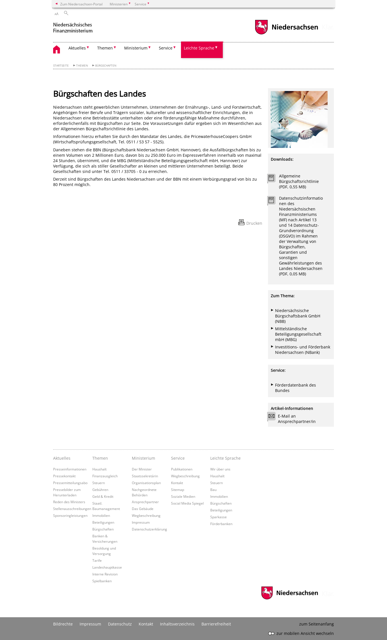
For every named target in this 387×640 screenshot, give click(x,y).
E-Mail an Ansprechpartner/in (293, 418)
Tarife (97, 560)
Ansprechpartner (145, 501)
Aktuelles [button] (77, 48)
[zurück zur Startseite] (78, 28)
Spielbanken (102, 581)
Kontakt (177, 482)
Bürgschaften (105, 65)
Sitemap (177, 489)
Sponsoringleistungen (70, 515)
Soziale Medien (183, 496)
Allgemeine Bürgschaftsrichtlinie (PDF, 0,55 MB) (299, 181)
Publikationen (181, 469)
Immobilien (101, 515)
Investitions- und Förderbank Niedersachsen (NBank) (302, 349)
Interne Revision (105, 574)
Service (178, 458)
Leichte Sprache (225, 458)
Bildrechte (63, 624)
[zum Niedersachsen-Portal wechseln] (286, 33)
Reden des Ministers (69, 501)
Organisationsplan (146, 482)
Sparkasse (218, 517)
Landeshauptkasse (107, 567)
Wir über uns (220, 469)
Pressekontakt (64, 476)
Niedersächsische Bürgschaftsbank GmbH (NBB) (297, 316)
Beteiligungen (103, 522)
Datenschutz (120, 624)
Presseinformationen (69, 469)
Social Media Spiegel (187, 503)
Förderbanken (221, 523)
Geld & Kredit (102, 496)
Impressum (141, 522)
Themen (82, 65)
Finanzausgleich (105, 476)
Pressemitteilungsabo (70, 482)
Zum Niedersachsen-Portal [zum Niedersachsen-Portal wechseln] (81, 4)
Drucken (254, 223)
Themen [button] (105, 48)
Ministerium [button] (135, 48)
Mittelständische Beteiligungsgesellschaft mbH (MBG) (298, 334)
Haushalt (99, 469)
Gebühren (100, 489)
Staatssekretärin (145, 476)
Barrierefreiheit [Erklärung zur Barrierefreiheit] (216, 624)
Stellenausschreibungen (72, 508)
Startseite (61, 65)
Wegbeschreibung (146, 515)
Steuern (98, 482)
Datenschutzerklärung (149, 529)
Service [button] (165, 48)
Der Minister (142, 469)
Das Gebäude (142, 508)
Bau (213, 489)
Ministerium (143, 458)
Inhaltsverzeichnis (177, 624)
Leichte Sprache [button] (199, 48)
